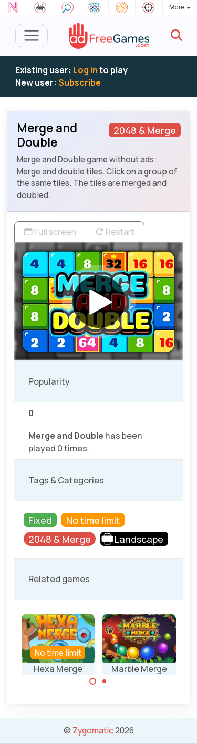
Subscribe (79, 82)
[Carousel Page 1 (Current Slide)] (93, 681)
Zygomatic (92, 730)
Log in (85, 70)
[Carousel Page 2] (104, 681)
